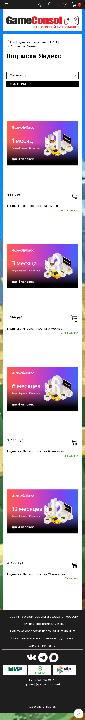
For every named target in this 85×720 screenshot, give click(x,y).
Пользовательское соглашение (34, 638)
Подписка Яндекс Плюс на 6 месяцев (35, 451)
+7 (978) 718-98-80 (42, 680)
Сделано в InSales (42, 706)
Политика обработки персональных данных (42, 631)
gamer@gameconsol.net (42, 684)
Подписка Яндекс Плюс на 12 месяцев (36, 574)
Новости (72, 616)
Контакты (49, 646)
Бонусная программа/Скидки (43, 624)
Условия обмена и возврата (42, 616)
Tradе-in (13, 616)
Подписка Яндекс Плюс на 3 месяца (34, 328)
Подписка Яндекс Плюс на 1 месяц (33, 206)
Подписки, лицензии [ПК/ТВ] (37, 42)
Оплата (34, 646)
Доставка (66, 638)
